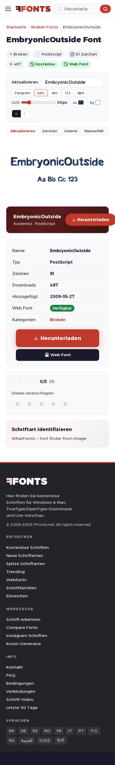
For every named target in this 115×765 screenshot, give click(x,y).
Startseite (16, 27)
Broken (57, 319)
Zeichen (49, 131)
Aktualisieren (22, 131)
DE (23, 730)
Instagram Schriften (26, 635)
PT (81, 730)
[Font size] (38, 102)
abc (55, 93)
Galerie (71, 131)
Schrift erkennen (23, 619)
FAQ (10, 675)
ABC (41, 93)
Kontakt (14, 667)
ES (35, 730)
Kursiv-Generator (23, 643)
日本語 (44, 740)
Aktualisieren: (25, 82)
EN (11, 730)
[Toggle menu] (8, 9)
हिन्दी (60, 740)
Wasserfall (93, 131)
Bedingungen (20, 683)
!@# (80, 93)
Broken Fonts (44, 27)
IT (70, 730)
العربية (27, 740)
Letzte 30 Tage (22, 707)
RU (11, 740)
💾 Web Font (57, 354)
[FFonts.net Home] (33, 9)
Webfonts (16, 579)
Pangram (22, 93)
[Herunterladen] (82, 8)
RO (47, 730)
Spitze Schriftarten (25, 563)
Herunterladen (57, 338)
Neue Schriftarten (24, 555)
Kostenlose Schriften (27, 547)
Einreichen (17, 595)
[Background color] (98, 102)
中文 (94, 730)
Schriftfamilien (21, 587)
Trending (15, 571)
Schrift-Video (19, 699)
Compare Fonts (22, 627)
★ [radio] (17, 403)
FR (59, 730)
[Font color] (81, 102)
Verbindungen (20, 691)
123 (68, 93)
